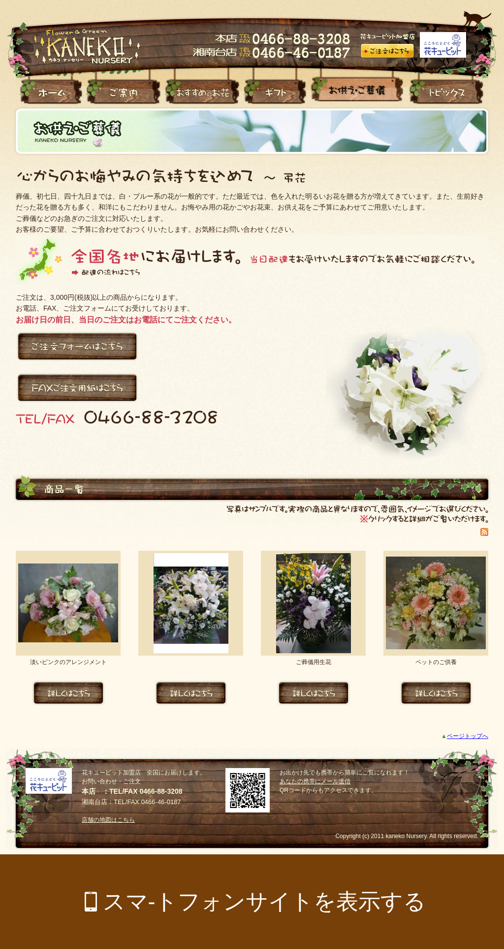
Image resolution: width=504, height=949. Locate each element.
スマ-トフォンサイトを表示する (264, 901)
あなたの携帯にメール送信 (315, 781)
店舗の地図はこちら (108, 819)
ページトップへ (467, 736)
